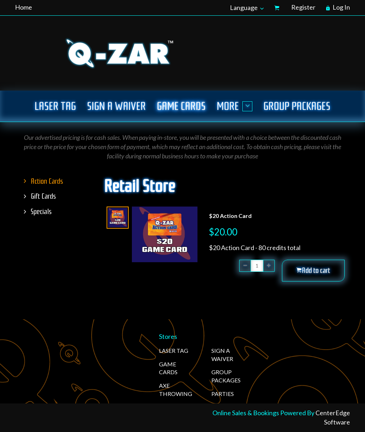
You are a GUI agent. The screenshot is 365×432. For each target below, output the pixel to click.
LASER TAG (55, 106)
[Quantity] (257, 266)
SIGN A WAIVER (116, 106)
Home (23, 7)
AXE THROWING (175, 389)
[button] (313, 270)
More (234, 106)
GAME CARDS (181, 106)
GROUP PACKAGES (296, 106)
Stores (168, 336)
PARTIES (222, 393)
